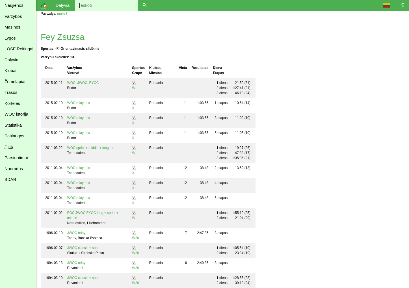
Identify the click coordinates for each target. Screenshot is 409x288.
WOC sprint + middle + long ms (90, 148)
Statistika (13, 125)
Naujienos (14, 5)
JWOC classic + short (83, 248)
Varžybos (13, 16)
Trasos (11, 92)
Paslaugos (14, 135)
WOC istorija (16, 114)
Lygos (10, 38)
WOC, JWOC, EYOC (83, 83)
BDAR (10, 179)
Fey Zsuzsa (63, 37)
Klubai (10, 70)
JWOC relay (76, 233)
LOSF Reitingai (19, 48)
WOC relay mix (78, 103)
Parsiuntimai (16, 157)
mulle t (62, 14)
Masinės (12, 27)
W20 (135, 238)
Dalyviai (12, 59)
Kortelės (12, 103)
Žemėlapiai (15, 81)
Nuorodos (14, 168)
